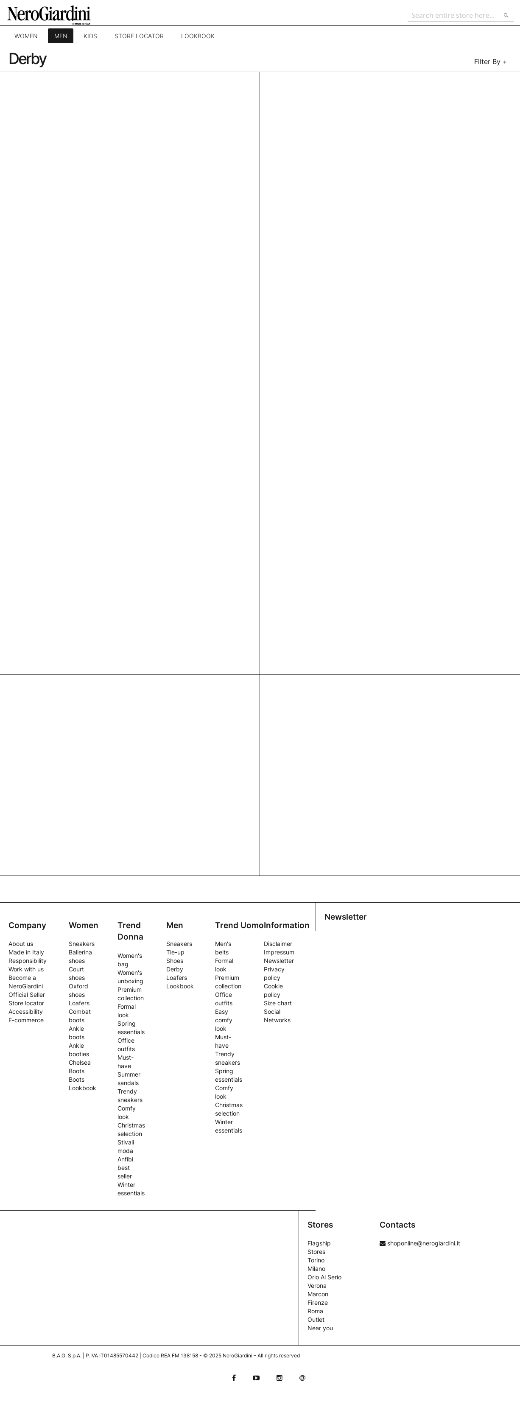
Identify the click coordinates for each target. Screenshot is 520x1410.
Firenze (318, 1302)
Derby (174, 969)
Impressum (279, 952)
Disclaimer (278, 943)
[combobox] (458, 15)
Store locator (138, 40)
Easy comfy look (223, 1020)
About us (20, 943)
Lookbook (197, 40)
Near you (320, 1328)
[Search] (503, 15)
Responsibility (27, 960)
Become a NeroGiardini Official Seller (26, 986)
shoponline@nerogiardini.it (420, 1243)
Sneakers (82, 943)
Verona (317, 1285)
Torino (316, 1260)
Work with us (26, 969)
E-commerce (26, 1020)
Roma (315, 1311)
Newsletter (279, 960)
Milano (316, 1268)
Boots (76, 1079)
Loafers (79, 1003)
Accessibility (25, 1011)
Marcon (318, 1294)
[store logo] (56, 14)
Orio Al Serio (324, 1277)
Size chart (278, 1003)
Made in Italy (26, 952)
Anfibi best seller (125, 1167)
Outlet (316, 1319)
